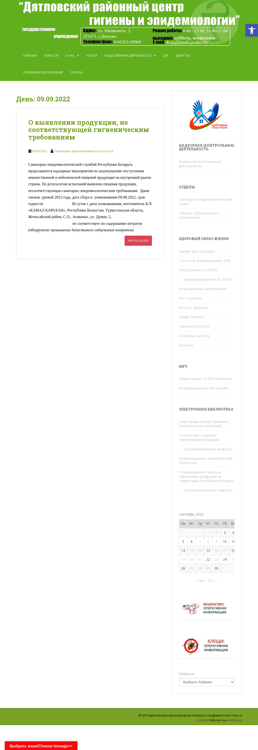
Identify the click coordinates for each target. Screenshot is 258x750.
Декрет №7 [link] (183, 55)
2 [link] (216, 532)
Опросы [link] (76, 72)
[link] (251, 30)
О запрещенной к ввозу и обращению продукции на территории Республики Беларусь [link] (206, 476)
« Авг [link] (201, 580)
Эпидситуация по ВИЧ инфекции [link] (205, 378)
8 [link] (208, 541)
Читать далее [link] (138, 240)
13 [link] (192, 550)
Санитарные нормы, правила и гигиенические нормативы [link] (204, 423)
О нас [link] (70, 55)
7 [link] (200, 541)
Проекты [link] (186, 345)
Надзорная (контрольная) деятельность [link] (200, 163)
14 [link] (200, 550)
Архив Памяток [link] (191, 317)
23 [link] (216, 559)
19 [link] (183, 559)
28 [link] (200, 568)
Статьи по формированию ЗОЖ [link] (204, 260)
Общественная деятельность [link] (127, 55)
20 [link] (192, 559)
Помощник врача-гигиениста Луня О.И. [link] (84, 151)
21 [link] (200, 559)
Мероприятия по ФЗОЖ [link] (198, 270)
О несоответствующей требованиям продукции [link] (199, 437)
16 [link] (216, 550)
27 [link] (192, 568)
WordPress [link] (234, 720)
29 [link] (208, 568)
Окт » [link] (212, 580)
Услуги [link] (91, 55)
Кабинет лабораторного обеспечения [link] (199, 215)
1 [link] (208, 532)
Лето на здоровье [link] (193, 307)
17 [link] (225, 550)
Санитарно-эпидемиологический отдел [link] (205, 201)
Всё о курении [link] (190, 298)
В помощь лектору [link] (194, 335)
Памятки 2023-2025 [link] (195, 326)
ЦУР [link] (165, 55)
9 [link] (216, 541)
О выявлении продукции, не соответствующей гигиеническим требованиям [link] (88, 130)
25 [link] (233, 559)
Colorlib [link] (202, 720)
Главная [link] (30, 55)
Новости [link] (51, 55)
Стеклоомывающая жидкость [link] (208, 449)
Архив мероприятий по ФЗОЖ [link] (208, 279)
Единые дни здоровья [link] (196, 251)
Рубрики (186, 673)
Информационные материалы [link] (203, 388)
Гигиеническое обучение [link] (43, 72)
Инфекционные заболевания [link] (202, 288)
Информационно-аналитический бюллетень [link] (205, 460)
